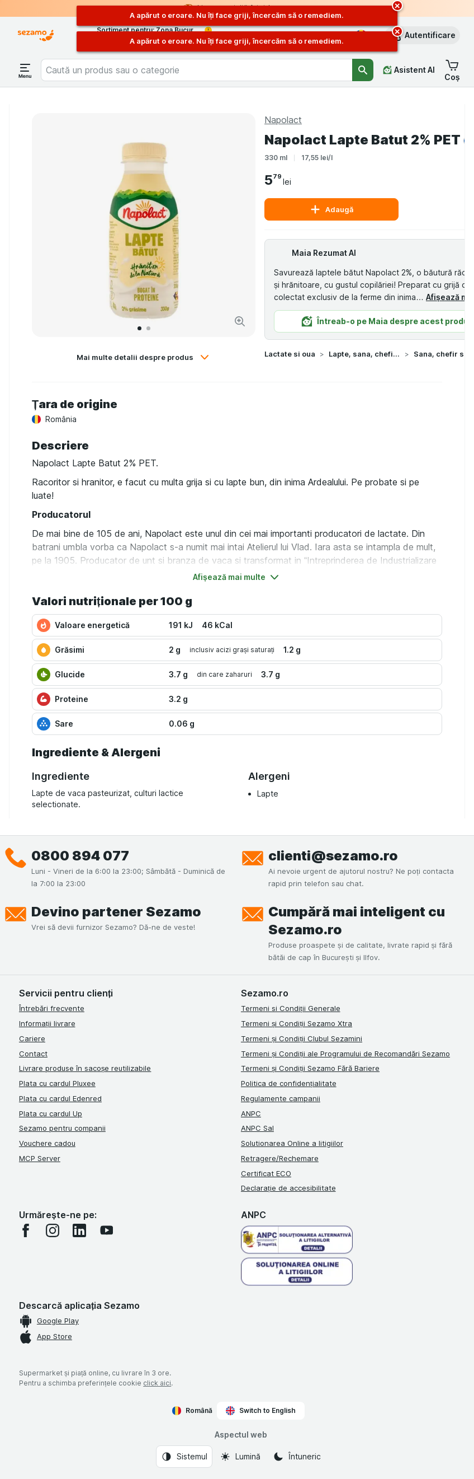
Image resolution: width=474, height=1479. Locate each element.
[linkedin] (79, 1230)
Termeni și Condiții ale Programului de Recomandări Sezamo (345, 1053)
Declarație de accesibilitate (288, 1187)
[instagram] (52, 1230)
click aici (157, 1383)
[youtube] (106, 1230)
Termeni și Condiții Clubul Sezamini (301, 1038)
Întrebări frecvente (51, 1008)
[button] (422, 35)
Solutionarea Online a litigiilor (292, 1143)
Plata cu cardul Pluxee (57, 1083)
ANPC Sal (257, 1128)
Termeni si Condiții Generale (290, 1008)
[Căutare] (362, 70)
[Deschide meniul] (25, 70)
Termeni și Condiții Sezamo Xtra (296, 1023)
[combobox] (196, 70)
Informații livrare (47, 1023)
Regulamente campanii (280, 1098)
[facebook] (25, 1230)
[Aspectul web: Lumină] (240, 1456)
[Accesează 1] (139, 328)
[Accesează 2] (148, 328)
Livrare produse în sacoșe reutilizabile (85, 1068)
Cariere (32, 1038)
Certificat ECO (266, 1173)
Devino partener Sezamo (116, 912)
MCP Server (39, 1158)
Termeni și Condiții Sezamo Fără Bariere (310, 1068)
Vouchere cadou (47, 1143)
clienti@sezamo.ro (333, 856)
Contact (33, 1053)
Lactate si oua (289, 353)
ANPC (251, 1113)
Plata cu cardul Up (50, 1113)
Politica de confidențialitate (288, 1083)
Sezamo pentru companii (62, 1128)
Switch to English (261, 1410)
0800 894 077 (80, 856)
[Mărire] (240, 321)
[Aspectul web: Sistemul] (184, 1456)
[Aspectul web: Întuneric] (297, 1456)
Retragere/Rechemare (280, 1158)
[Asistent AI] (409, 70)
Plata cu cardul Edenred (60, 1098)
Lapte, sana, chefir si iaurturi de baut (364, 353)
